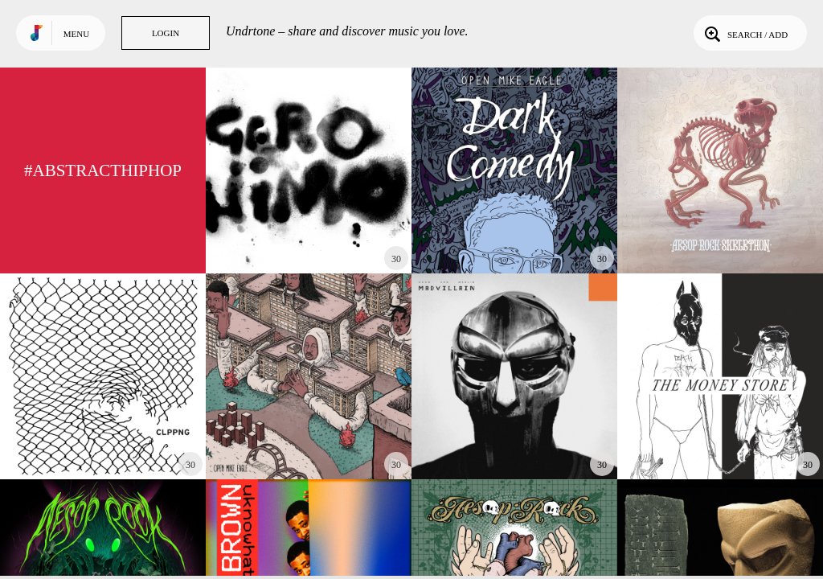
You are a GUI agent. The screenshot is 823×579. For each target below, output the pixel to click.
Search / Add (745, 33)
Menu (76, 34)
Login (165, 33)
